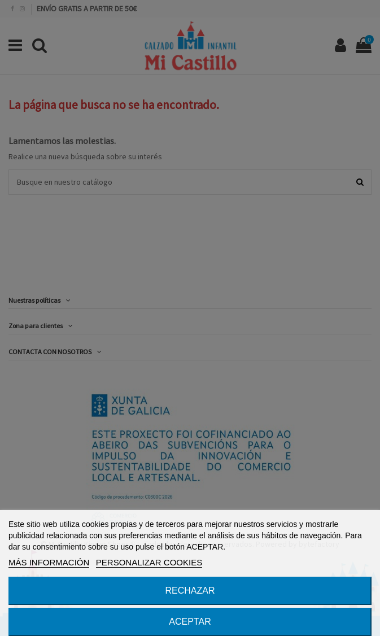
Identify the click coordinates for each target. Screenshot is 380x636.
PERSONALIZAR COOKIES (149, 562)
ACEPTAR (190, 621)
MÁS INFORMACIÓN (48, 562)
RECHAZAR (190, 590)
